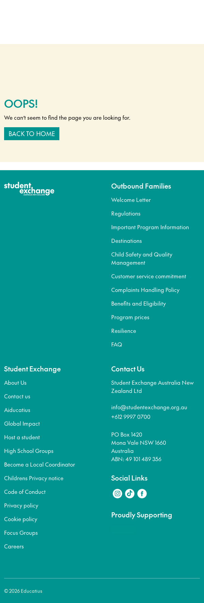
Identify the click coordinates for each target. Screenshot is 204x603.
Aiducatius (17, 409)
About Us (15, 382)
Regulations (126, 213)
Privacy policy (21, 505)
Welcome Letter (131, 199)
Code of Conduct (25, 491)
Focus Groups (21, 532)
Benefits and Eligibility (138, 303)
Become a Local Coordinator (39, 464)
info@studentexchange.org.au (149, 407)
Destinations (126, 240)
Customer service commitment (148, 276)
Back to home (32, 133)
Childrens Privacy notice (33, 478)
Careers (14, 546)
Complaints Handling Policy (145, 289)
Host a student (22, 437)
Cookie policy (20, 519)
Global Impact (22, 423)
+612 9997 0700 (130, 416)
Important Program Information (150, 227)
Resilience (123, 330)
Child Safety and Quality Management (141, 258)
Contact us (17, 396)
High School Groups (29, 450)
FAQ (116, 344)
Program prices (130, 317)
